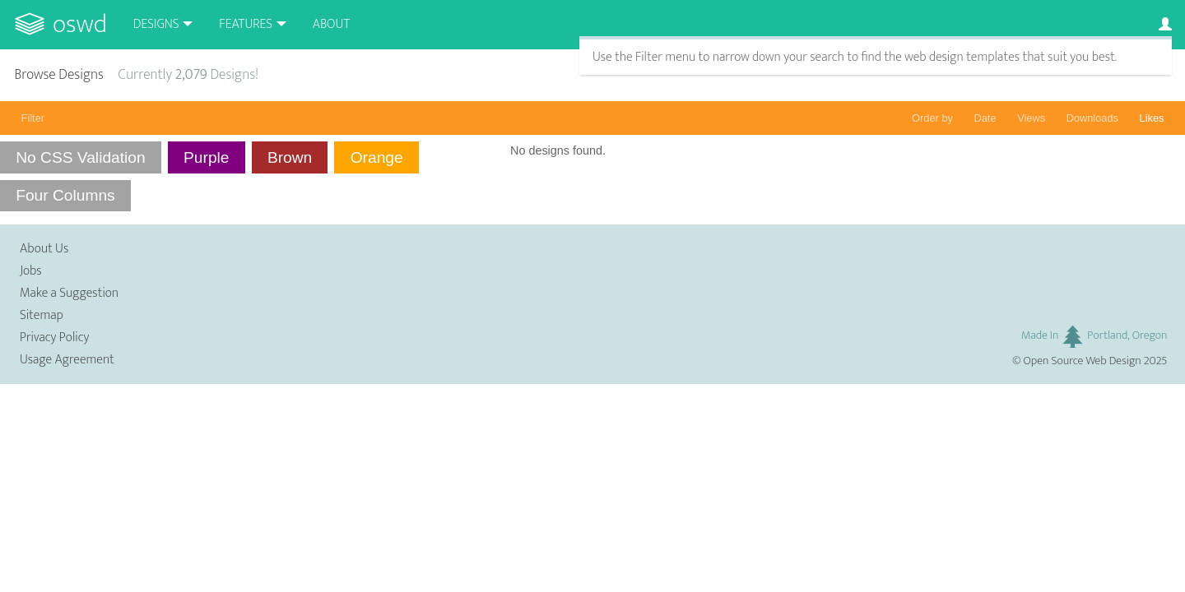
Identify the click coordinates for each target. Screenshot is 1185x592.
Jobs (31, 271)
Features (245, 24)
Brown (289, 157)
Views (1031, 118)
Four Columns (65, 195)
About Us (44, 249)
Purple (206, 157)
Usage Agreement (67, 360)
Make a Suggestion (69, 293)
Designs (156, 24)
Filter (32, 118)
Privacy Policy (54, 337)
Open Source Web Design (1082, 361)
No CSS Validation (81, 157)
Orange (377, 157)
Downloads (1092, 118)
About (331, 24)
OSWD (80, 24)
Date (985, 118)
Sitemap (41, 315)
